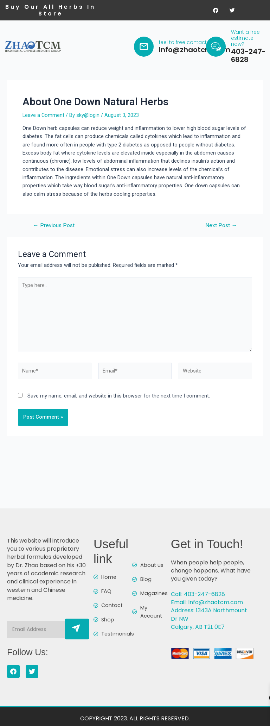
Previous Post (54, 234)
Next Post (221, 234)
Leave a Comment (43, 123)
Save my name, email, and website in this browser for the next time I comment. (118, 404)
